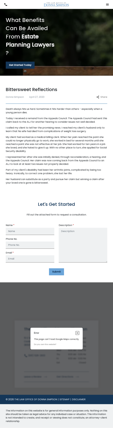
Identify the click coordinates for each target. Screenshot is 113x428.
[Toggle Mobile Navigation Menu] (107, 4)
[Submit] (56, 271)
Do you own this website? (45, 344)
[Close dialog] (77, 333)
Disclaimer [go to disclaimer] (78, 399)
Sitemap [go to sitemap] (64, 399)
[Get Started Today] (20, 65)
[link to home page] (56, 4)
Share (102, 97)
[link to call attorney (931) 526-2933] (5, 4)
